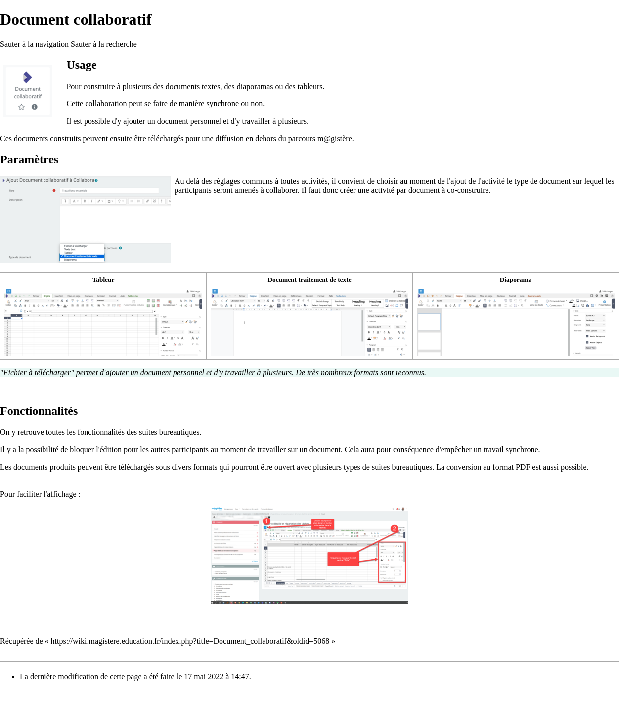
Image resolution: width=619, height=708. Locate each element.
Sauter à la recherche (104, 44)
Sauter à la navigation (34, 44)
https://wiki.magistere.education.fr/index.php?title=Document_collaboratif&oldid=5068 (190, 641)
